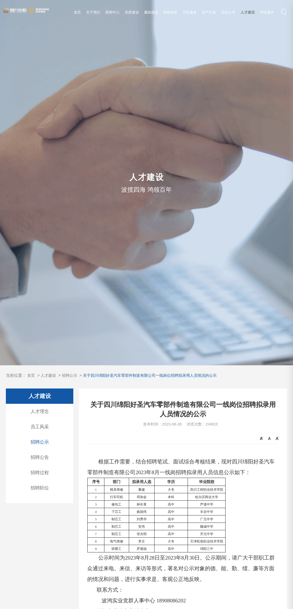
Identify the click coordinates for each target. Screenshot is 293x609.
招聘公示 (71, 375)
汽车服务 (190, 13)
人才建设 (248, 13)
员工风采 (40, 426)
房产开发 (209, 13)
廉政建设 (151, 13)
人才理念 (40, 411)
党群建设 (132, 13)
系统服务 (267, 13)
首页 (77, 13)
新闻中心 (112, 13)
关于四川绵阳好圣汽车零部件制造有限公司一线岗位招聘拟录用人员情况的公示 (157, 375)
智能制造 (170, 13)
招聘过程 (40, 472)
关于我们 (93, 13)
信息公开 (228, 13)
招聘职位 (40, 487)
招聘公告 (40, 457)
